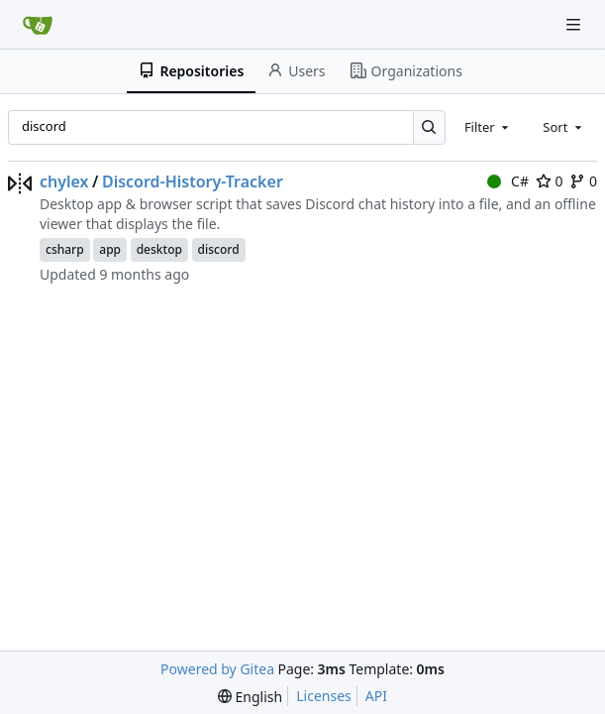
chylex (64, 181)
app (110, 249)
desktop (159, 249)
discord (219, 249)
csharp (65, 249)
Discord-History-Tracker (192, 181)
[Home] (37, 25)
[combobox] (488, 127)
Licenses (324, 695)
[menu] (250, 696)
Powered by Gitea (217, 668)
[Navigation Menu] (575, 24)
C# (508, 181)
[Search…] (429, 127)
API (376, 695)
